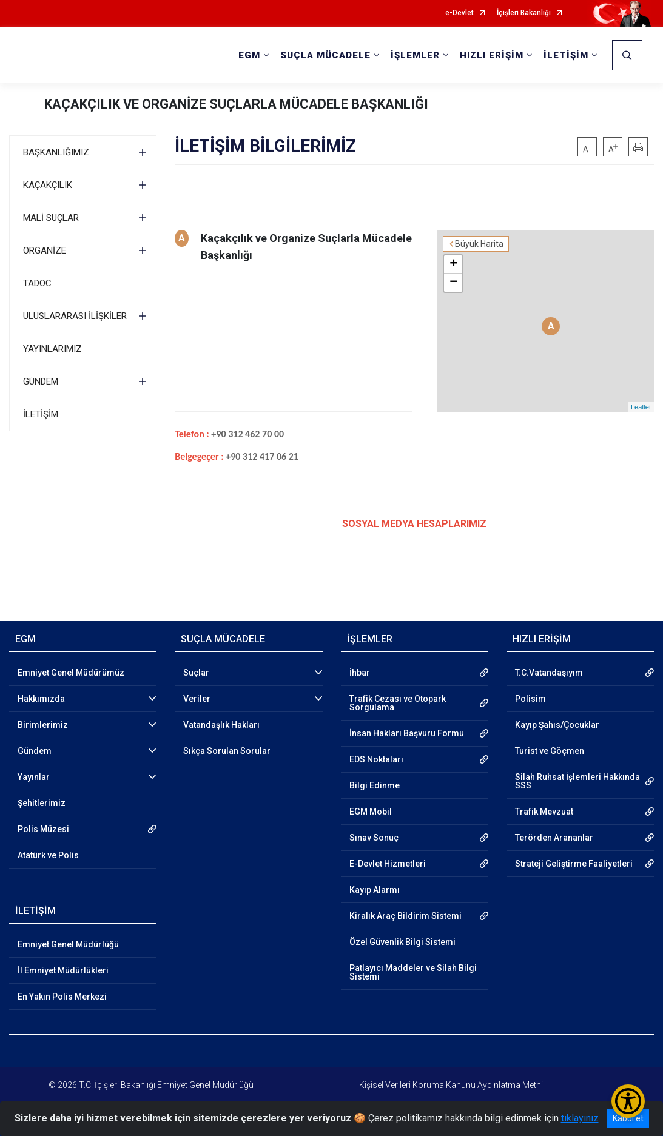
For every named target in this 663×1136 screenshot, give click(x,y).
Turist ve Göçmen (549, 751)
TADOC (37, 283)
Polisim (530, 699)
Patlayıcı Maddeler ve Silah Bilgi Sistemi (413, 972)
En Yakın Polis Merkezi (62, 996)
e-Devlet (459, 13)
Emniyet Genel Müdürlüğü (68, 944)
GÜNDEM (40, 381)
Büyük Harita (479, 244)
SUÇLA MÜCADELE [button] (325, 55)
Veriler (196, 699)
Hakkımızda (41, 699)
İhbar (359, 672)
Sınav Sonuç (374, 837)
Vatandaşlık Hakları (221, 725)
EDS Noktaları (376, 759)
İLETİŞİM (40, 414)
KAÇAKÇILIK (47, 185)
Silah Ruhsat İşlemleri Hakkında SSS (577, 781)
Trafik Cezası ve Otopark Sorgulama (397, 703)
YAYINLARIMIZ (52, 348)
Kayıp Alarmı (374, 890)
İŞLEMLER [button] (415, 55)
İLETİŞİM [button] (566, 55)
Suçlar (196, 672)
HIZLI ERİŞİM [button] (491, 55)
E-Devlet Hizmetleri (387, 864)
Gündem (35, 751)
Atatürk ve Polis (48, 855)
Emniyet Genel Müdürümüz (71, 672)
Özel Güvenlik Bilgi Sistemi (402, 942)
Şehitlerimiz (42, 803)
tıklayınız (580, 1118)
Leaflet (641, 407)
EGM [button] (249, 55)
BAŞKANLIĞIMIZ (56, 152)
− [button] (453, 283)
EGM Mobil (370, 811)
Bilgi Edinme (374, 785)
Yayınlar (34, 777)
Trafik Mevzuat (544, 811)
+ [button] (453, 264)
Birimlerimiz (43, 725)
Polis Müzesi (43, 829)
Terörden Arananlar (554, 837)
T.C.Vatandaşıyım (549, 672)
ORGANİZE (44, 250)
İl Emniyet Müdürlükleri (63, 970)
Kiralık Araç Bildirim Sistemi (405, 916)
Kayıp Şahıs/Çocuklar (557, 725)
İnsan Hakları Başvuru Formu (406, 733)
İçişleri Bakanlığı (524, 13)
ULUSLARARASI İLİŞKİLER (75, 316)
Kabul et (628, 1118)
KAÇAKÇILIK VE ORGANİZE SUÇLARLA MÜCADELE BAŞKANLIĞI (236, 104)
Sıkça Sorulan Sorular (227, 751)
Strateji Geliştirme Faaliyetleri (574, 864)
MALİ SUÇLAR (51, 217)
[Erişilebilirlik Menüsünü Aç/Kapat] (628, 1101)
